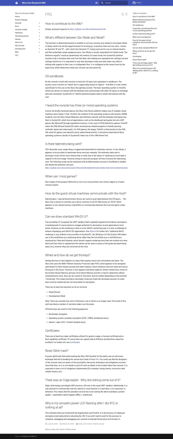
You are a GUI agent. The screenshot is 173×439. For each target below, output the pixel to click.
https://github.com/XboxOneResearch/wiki (88, 29)
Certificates (75, 342)
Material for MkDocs (30, 436)
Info (97, 359)
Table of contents (140, 13)
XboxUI (93, 231)
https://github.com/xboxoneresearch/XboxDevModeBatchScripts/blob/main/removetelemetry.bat (86, 168)
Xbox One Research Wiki (24, 13)
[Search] (114, 3)
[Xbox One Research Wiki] (16, 2)
